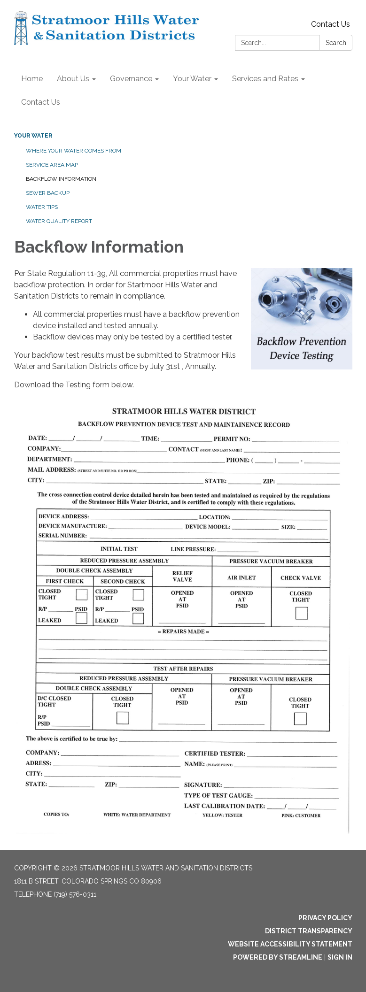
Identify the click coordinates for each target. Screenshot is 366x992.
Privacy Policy (325, 918)
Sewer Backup (48, 193)
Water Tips (42, 207)
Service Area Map (52, 164)
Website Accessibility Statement (290, 944)
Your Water (33, 135)
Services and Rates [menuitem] (265, 78)
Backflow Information (61, 179)
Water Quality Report (59, 221)
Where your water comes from (73, 150)
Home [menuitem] (32, 78)
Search (336, 42)
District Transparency (308, 931)
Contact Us (330, 24)
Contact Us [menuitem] (40, 102)
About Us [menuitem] (73, 78)
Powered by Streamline (277, 957)
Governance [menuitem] (131, 78)
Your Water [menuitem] (192, 78)
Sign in (339, 957)
